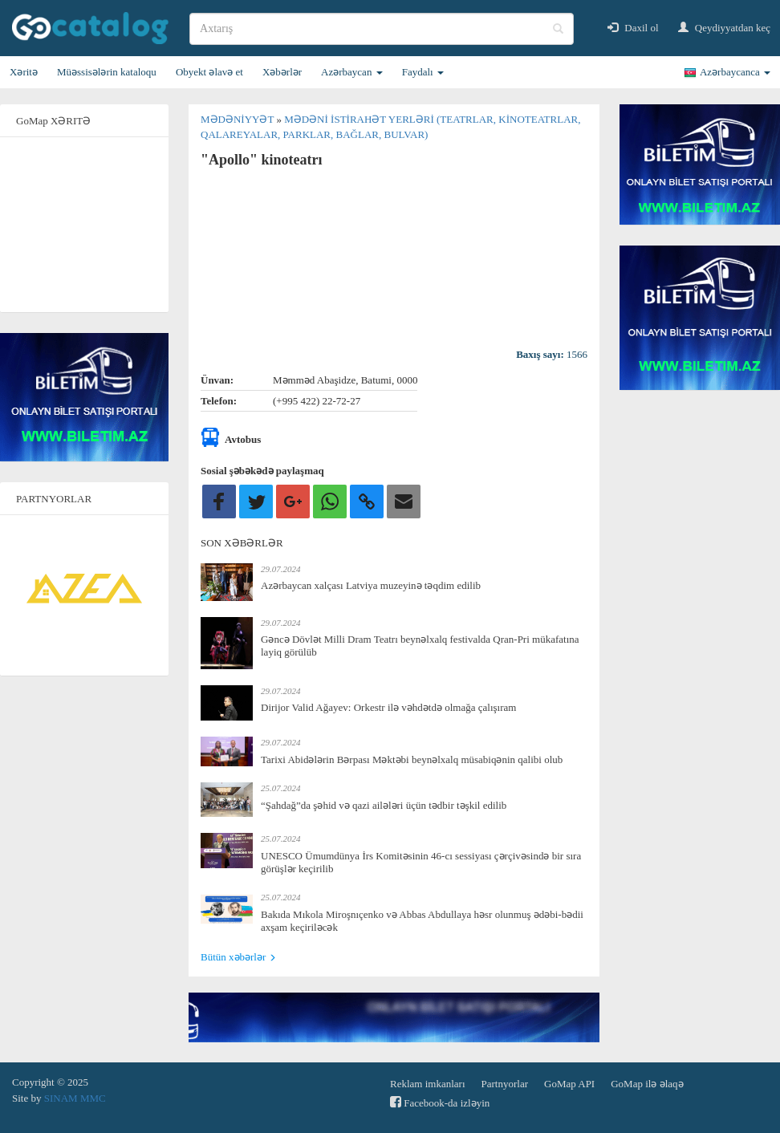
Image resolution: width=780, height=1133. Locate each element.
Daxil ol (633, 28)
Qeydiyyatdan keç (724, 28)
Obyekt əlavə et (209, 72)
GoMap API (569, 1084)
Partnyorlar (504, 1084)
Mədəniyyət (238, 119)
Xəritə (24, 72)
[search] (381, 29)
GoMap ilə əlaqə (647, 1084)
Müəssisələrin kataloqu (106, 72)
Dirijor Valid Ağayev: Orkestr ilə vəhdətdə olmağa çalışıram (388, 707)
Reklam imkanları (427, 1084)
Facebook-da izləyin (440, 1102)
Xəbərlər (282, 72)
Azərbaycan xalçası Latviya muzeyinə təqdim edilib (371, 585)
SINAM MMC (75, 1098)
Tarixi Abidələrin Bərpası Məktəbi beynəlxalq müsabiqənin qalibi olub (412, 759)
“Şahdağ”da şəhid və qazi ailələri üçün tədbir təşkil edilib (383, 805)
